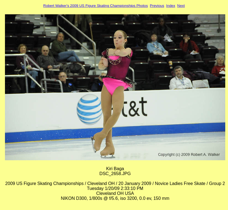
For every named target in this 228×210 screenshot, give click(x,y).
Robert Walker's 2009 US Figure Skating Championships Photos (95, 6)
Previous (157, 6)
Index (170, 6)
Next (181, 6)
